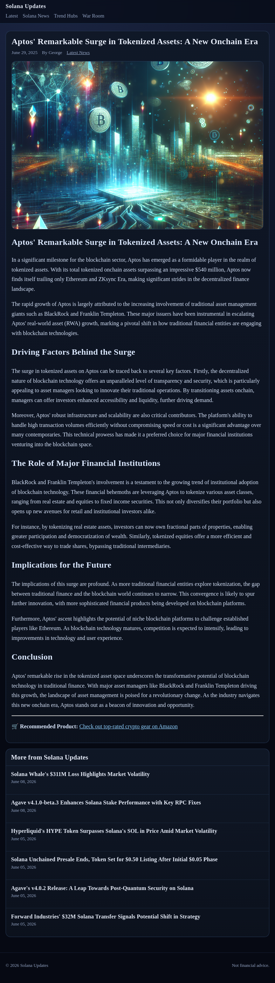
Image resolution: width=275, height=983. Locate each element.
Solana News (36, 16)
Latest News (78, 52)
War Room (93, 16)
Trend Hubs (66, 16)
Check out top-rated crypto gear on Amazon (128, 726)
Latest (12, 16)
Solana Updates (26, 6)
